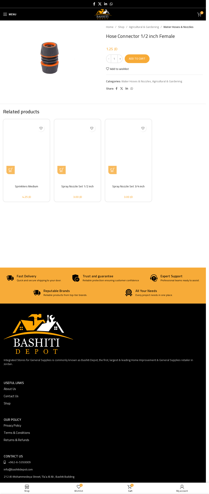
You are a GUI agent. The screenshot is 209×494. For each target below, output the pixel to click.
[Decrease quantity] (108, 58)
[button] (10, 170)
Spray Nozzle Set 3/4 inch (128, 186)
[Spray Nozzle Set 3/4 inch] (128, 148)
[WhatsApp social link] (111, 4)
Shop (121, 27)
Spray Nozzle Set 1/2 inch (77, 186)
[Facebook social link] (94, 4)
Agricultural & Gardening (144, 27)
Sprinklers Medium (26, 186)
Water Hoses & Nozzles (178, 27)
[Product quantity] (114, 58)
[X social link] (100, 4)
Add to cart (137, 58)
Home (110, 27)
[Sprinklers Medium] (26, 148)
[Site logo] (103, 14)
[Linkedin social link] (105, 4)
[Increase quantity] (120, 58)
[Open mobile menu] (9, 14)
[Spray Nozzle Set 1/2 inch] (77, 148)
